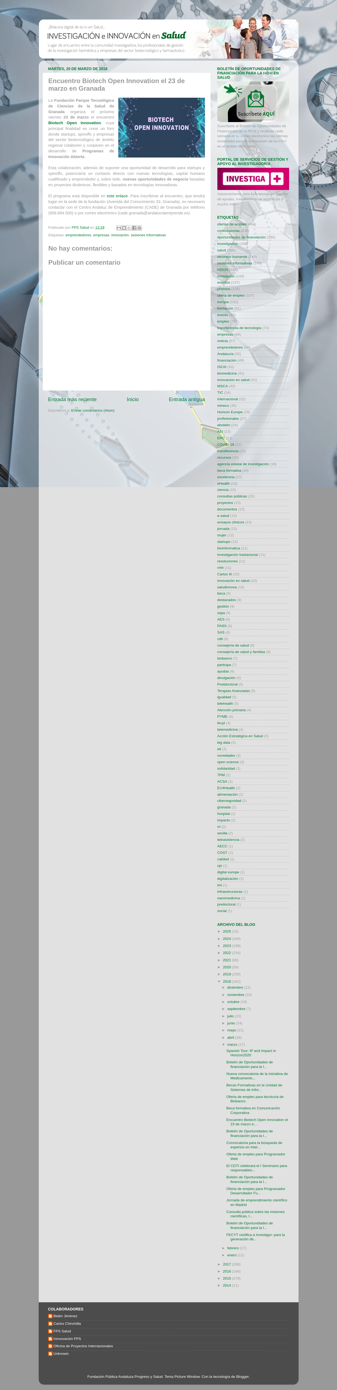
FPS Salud (62, 1331)
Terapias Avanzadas (233, 691)
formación (225, 308)
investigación (227, 244)
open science (228, 762)
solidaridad (226, 768)
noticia (222, 341)
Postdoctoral (227, 684)
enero (232, 1255)
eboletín (223, 425)
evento (222, 315)
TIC (220, 393)
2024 (227, 939)
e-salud (223, 516)
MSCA (222, 386)
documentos (227, 509)
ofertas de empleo (232, 224)
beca (221, 593)
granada (224, 807)
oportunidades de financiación (241, 237)
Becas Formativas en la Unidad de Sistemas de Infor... (254, 1087)
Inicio (133, 399)
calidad (223, 859)
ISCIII (222, 367)
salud (221, 250)
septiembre (237, 1009)
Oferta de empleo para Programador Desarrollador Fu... (255, 1191)
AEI (220, 432)
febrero (233, 1248)
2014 (227, 1285)
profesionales (228, 419)
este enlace (117, 196)
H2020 (222, 270)
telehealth (225, 703)
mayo (232, 1030)
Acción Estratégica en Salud (240, 736)
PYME (222, 716)
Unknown (61, 1354)
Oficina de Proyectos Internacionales (83, 1346)
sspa (221, 613)
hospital (223, 814)
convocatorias (228, 231)
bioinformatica (228, 548)
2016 (227, 1271)
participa (224, 665)
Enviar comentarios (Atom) (92, 410)
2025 (227, 931)
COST (222, 853)
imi (219, 885)
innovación (120, 235)
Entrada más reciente (72, 399)
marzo (232, 1044)
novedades (226, 755)
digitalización (227, 879)
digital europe (228, 872)
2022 (227, 953)
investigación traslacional (237, 555)
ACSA (222, 781)
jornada (223, 529)
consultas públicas (232, 496)
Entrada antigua (187, 399)
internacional (227, 399)
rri (219, 827)
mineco (223, 406)
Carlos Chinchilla (67, 1324)
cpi (219, 866)
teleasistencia (228, 840)
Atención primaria (231, 710)
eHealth (223, 483)
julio (231, 1016)
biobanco (224, 658)
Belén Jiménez (66, 1316)
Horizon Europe (230, 412)
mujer (222, 535)
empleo (223, 321)
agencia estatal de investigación (243, 464)
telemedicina (227, 729)
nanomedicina (228, 898)
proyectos (225, 503)
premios (223, 289)
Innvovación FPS (67, 1339)
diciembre (235, 987)
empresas (101, 235)
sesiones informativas (148, 235)
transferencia (227, 451)
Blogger (242, 1377)
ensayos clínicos (230, 522)
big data (223, 742)
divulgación (226, 678)
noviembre (236, 995)
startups (223, 542)
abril (231, 1037)
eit (219, 749)
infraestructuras (230, 892)
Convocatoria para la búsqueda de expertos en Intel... (254, 1145)
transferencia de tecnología (239, 328)
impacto (223, 820)
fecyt (221, 723)
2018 (227, 981)
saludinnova (227, 587)
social (222, 911)
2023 (227, 946)
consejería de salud (233, 645)
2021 (227, 960)
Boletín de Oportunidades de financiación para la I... (249, 1064)
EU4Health (226, 788)
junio (231, 1023)
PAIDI (222, 626)
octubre (234, 1002)
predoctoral (226, 904)
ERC (221, 438)
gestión (223, 606)
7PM (221, 775)
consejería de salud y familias (241, 652)
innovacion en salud (233, 380)
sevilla (222, 833)
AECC (222, 846)
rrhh (220, 568)
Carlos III (224, 574)
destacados (226, 600)
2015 (227, 1278)
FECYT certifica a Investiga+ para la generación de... (255, 1237)
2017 (227, 1264)
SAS (221, 632)
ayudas (223, 671)
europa (223, 302)
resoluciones (227, 561)
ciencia (223, 490)
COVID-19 (225, 444)
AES (221, 619)
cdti (220, 639)
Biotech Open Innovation (74, 123)
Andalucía (225, 354)
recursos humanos (232, 257)
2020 (227, 967)
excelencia (226, 477)
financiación (227, 360)
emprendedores (78, 235)
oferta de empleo (231, 295)
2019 (227, 974)
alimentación (227, 794)
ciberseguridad (229, 801)
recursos (224, 457)
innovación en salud (233, 581)
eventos (223, 282)
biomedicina (227, 373)
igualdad (224, 697)
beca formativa (229, 470)
